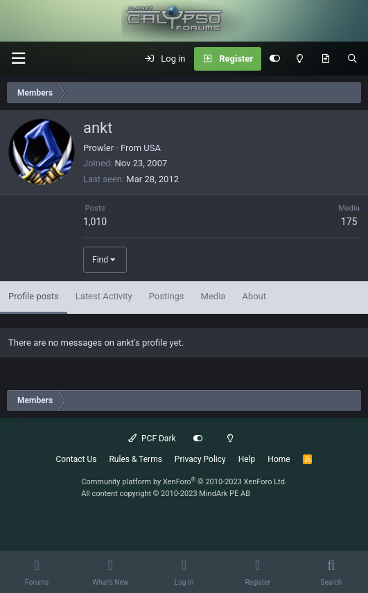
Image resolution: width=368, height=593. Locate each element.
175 (349, 221)
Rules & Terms (135, 459)
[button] (18, 59)
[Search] (352, 59)
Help (247, 459)
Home (279, 459)
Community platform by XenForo (184, 481)
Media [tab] (213, 296)
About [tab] (254, 296)
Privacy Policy (200, 459)
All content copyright (165, 493)
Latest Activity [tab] (104, 296)
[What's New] (325, 59)
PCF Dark (151, 438)
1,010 (95, 221)
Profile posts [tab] (33, 296)
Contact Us (76, 459)
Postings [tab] (166, 296)
